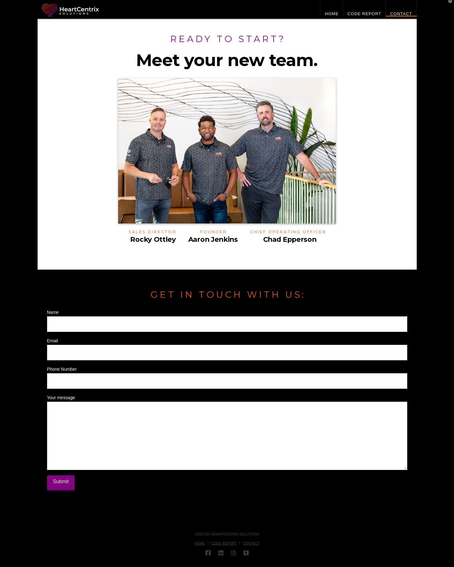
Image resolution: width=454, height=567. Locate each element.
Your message (227, 401)
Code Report (224, 543)
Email (227, 347)
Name (227, 319)
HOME (200, 543)
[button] (448, 6)
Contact (251, 543)
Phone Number (227, 376)
